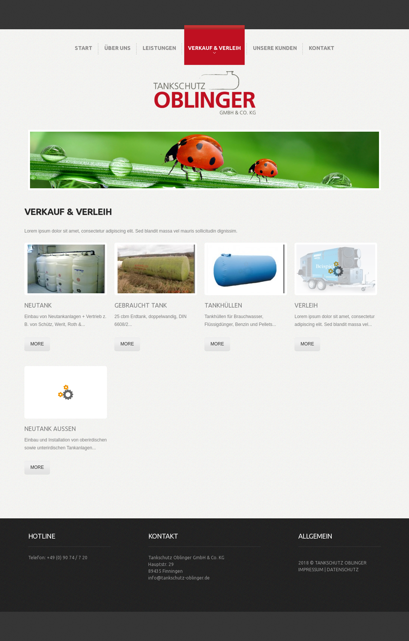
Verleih (306, 305)
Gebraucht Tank (140, 305)
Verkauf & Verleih (214, 49)
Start (83, 48)
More (37, 344)
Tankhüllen (223, 305)
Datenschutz (343, 569)
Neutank (38, 305)
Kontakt (321, 48)
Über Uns (117, 48)
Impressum (310, 569)
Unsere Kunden (275, 48)
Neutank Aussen (50, 428)
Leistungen (159, 48)
